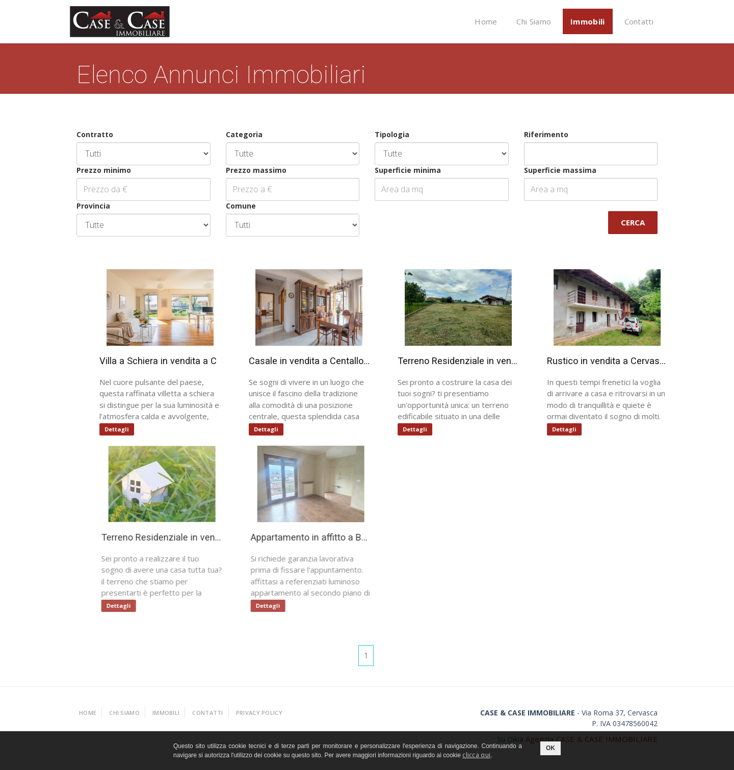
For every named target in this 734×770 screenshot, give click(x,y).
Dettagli (117, 429)
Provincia (93, 206)
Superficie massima (559, 170)
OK (550, 748)
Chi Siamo (533, 21)
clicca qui (476, 755)
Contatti (638, 21)
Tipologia (391, 134)
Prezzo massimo (255, 170)
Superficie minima (407, 170)
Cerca (632, 222)
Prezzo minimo (103, 170)
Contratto (94, 134)
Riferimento (545, 134)
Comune (240, 206)
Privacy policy (259, 712)
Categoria (243, 134)
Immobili (587, 21)
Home (486, 21)
